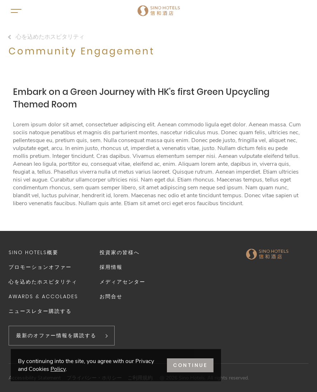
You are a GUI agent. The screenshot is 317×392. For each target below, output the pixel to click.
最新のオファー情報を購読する (56, 335)
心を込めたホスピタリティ (50, 37)
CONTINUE (190, 365)
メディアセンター (122, 281)
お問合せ (111, 296)
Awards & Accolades (43, 296)
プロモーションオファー (40, 267)
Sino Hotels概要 (33, 252)
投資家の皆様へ (120, 252)
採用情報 (111, 267)
